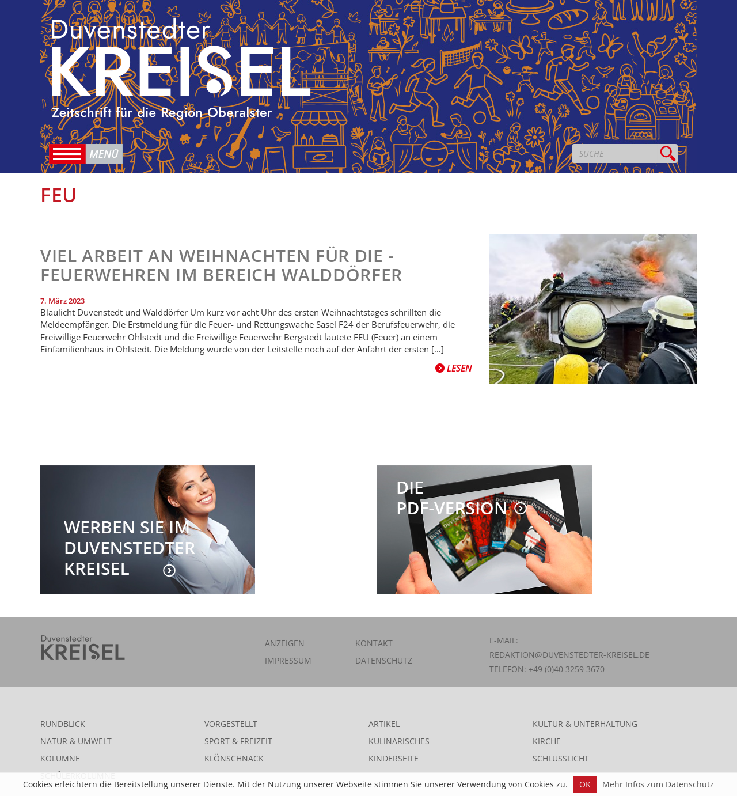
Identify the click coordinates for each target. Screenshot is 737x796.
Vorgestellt (230, 723)
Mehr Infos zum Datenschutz (658, 784)
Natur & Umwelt (76, 741)
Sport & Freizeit (238, 741)
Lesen (453, 368)
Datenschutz (383, 660)
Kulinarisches (399, 741)
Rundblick (62, 723)
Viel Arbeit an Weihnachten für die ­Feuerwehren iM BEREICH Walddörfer (221, 265)
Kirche (547, 741)
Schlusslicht (561, 758)
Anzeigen (285, 643)
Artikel (384, 723)
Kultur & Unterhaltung (585, 723)
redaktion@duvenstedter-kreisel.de (569, 654)
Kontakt (374, 643)
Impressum (288, 660)
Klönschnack (234, 758)
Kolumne (60, 758)
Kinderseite (393, 758)
